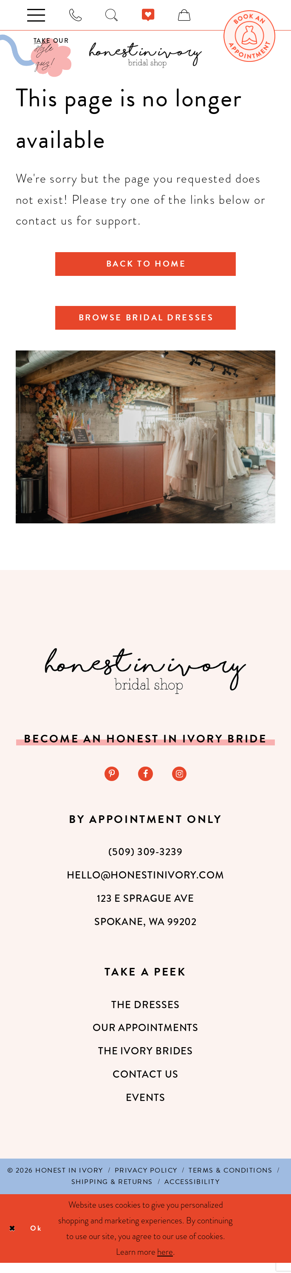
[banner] (145, 55)
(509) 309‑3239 (145, 862)
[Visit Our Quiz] (35, 55)
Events (145, 1108)
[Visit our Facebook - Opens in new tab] (145, 782)
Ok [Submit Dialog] (42, 1238)
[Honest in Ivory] (145, 678)
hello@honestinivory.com (145, 885)
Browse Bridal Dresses (146, 323)
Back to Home (146, 265)
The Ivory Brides (145, 1061)
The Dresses (145, 1015)
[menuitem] (249, 36)
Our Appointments (146, 1038)
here (165, 1262)
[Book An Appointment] (249, 36)
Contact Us (145, 1084)
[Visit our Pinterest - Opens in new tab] (109, 782)
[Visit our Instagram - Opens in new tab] (181, 782)
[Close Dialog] (14, 1238)
